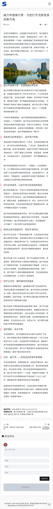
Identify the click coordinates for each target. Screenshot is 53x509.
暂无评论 (9, 436)
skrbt (6, 24)
